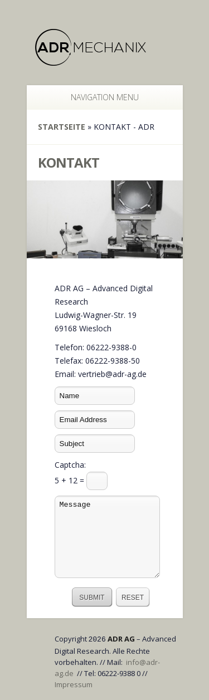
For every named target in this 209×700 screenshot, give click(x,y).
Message (107, 537)
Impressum (74, 684)
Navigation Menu (99, 97)
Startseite (61, 126)
